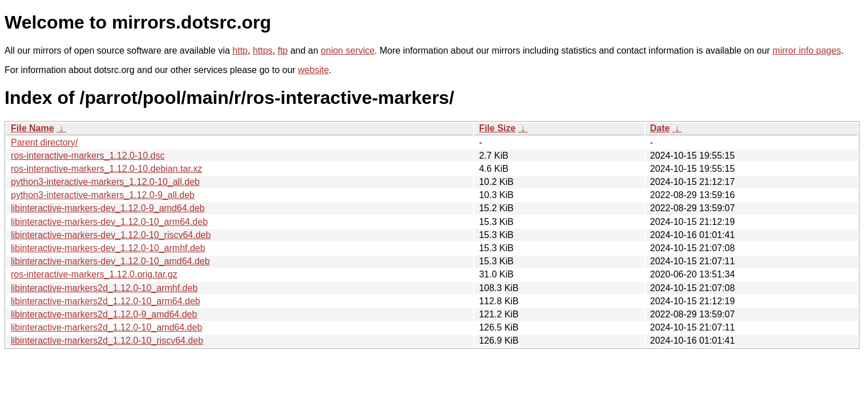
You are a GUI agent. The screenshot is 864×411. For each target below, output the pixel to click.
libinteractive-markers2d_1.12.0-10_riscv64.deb (107, 340)
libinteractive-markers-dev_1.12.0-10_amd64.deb (110, 261)
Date (660, 128)
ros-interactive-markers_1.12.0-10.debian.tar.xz (106, 169)
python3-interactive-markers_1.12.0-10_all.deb (105, 182)
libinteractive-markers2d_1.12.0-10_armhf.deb (104, 288)
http (240, 50)
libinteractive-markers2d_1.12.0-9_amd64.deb (104, 314)
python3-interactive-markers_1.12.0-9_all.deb (103, 195)
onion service (347, 50)
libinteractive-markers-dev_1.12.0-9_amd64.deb (108, 208)
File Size (497, 128)
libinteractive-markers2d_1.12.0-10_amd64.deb (106, 327)
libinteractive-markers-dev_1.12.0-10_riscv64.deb (111, 235)
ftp (282, 50)
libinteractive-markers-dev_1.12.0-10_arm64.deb (109, 222)
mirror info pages (807, 50)
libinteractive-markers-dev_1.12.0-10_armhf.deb (108, 248)
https (263, 50)
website (313, 70)
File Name (32, 128)
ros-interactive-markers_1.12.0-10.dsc (87, 155)
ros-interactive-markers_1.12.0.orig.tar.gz (94, 274)
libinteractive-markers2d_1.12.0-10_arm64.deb (105, 301)
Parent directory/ (44, 142)
